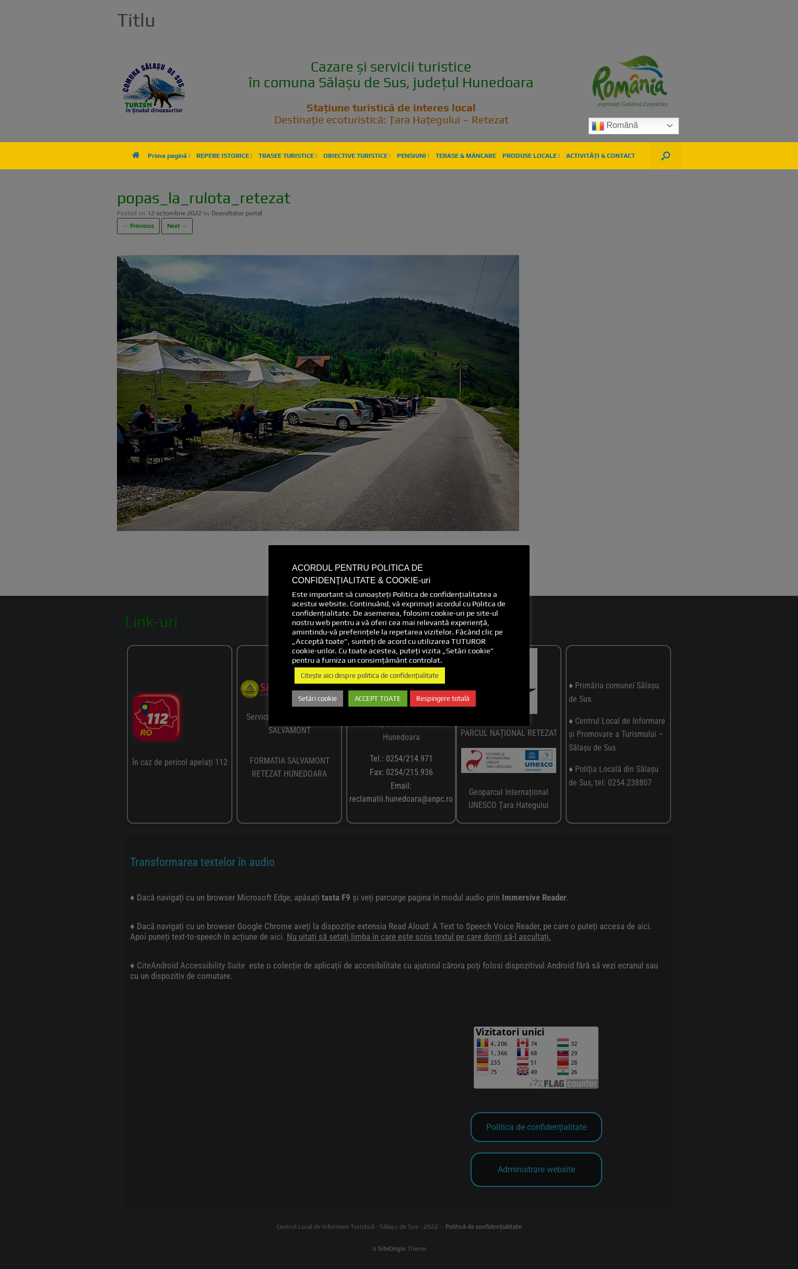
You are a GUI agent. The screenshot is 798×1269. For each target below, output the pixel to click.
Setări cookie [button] (317, 698)
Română (615, 126)
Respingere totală (443, 698)
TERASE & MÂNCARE (466, 155)
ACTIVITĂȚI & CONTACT (600, 155)
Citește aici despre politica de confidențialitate (370, 675)
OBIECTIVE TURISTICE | (357, 155)
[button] (665, 155)
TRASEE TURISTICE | (288, 155)
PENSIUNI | (413, 155)
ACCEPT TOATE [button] (378, 698)
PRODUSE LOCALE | (531, 155)
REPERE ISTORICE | (224, 155)
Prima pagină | (161, 155)
